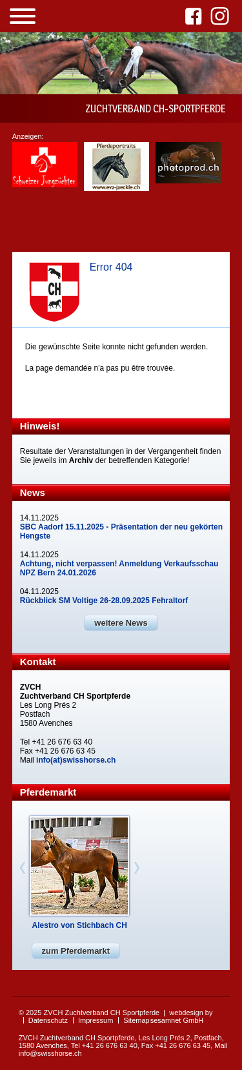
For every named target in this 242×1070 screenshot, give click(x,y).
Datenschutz (48, 1020)
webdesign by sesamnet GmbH (181, 1016)
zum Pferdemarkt (76, 951)
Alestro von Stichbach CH (79, 925)
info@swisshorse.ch (50, 1053)
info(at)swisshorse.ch (76, 760)
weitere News (120, 623)
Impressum (95, 1020)
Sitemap (136, 1020)
